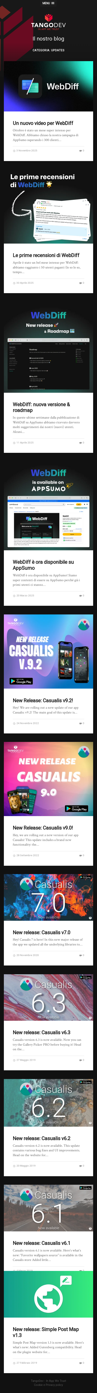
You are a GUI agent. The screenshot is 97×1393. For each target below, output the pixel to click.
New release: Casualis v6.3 (41, 1020)
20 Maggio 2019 (24, 1150)
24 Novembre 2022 (26, 715)
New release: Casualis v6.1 (41, 1226)
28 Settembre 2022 (26, 846)
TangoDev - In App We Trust (48, 1381)
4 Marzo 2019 (23, 1253)
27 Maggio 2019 (24, 1047)
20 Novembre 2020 (26, 944)
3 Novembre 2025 (25, 150)
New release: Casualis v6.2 (41, 1123)
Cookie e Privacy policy (48, 1385)
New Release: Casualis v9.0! (43, 819)
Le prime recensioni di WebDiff (46, 255)
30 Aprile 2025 (23, 282)
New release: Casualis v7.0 (41, 922)
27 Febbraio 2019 (25, 1362)
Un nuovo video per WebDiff (43, 123)
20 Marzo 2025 (23, 589)
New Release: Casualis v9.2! (43, 693)
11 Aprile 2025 (23, 438)
